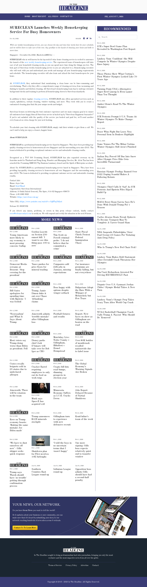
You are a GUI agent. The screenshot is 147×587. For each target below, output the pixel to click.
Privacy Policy (71, 565)
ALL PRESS (53, 17)
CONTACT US (66, 17)
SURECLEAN (19, 83)
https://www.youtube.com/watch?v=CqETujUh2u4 (41, 202)
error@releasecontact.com (20, 214)
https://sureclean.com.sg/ (27, 197)
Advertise (85, 565)
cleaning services (41, 99)
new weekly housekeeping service (38, 62)
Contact (95, 565)
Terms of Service (55, 565)
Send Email (20, 186)
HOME (27, 17)
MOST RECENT (39, 17)
